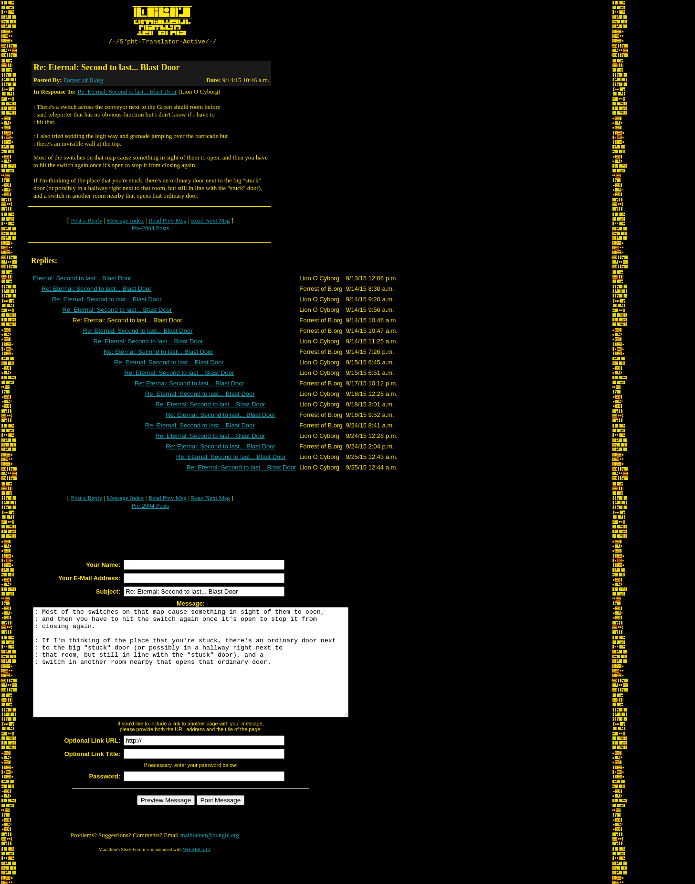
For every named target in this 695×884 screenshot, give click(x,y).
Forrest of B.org (83, 81)
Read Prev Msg (167, 221)
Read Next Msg (210, 221)
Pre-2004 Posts (150, 229)
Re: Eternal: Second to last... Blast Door (127, 92)
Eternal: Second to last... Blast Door (82, 279)
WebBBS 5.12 (196, 872)
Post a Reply (86, 221)
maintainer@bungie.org (209, 858)
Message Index (125, 221)
